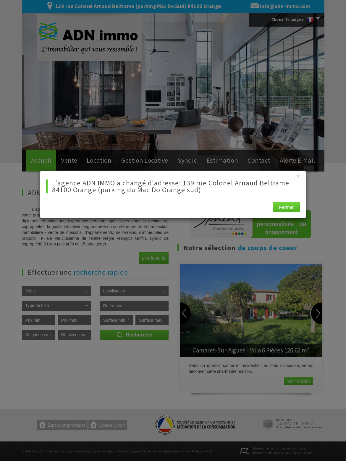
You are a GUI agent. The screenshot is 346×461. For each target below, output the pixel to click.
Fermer (286, 207)
